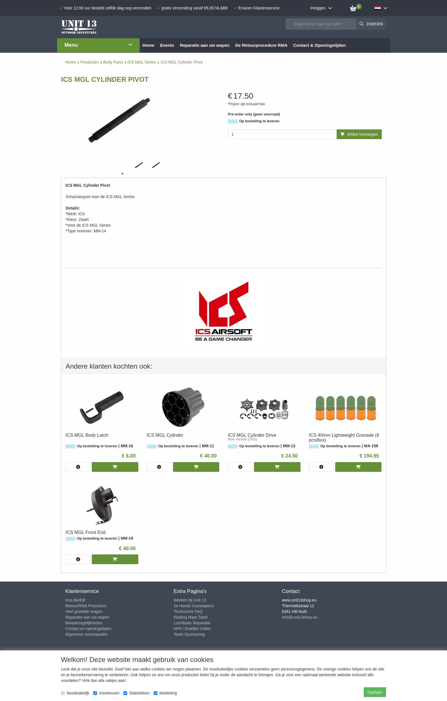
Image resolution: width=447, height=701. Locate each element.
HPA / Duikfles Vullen (192, 628)
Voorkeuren (106, 693)
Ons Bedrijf (75, 600)
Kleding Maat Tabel (191, 617)
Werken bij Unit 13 (190, 600)
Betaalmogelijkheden (83, 623)
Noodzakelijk (75, 693)
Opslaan (374, 692)
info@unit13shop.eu (300, 617)
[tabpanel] (139, 164)
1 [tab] (122, 173)
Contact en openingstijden (88, 628)
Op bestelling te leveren (259, 121)
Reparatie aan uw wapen (87, 617)
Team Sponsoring (189, 634)
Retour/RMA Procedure (86, 606)
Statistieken (136, 693)
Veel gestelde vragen (84, 611)
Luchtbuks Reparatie (192, 623)
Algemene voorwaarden (86, 634)
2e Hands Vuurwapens (194, 606)
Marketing (165, 693)
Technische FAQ (188, 611)
